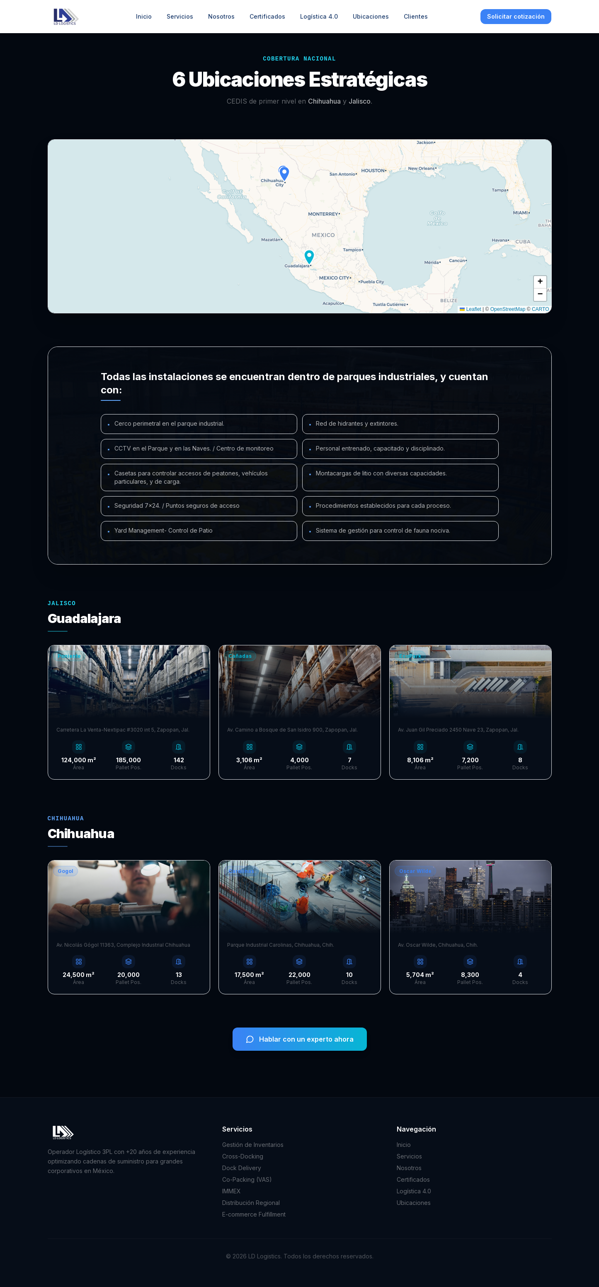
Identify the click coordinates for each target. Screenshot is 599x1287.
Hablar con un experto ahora (300, 1039)
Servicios (180, 16)
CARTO (540, 309)
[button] (284, 174)
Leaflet (470, 309)
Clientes (416, 16)
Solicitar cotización (516, 16)
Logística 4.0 (319, 16)
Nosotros (221, 16)
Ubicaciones (371, 16)
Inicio (144, 16)
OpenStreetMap (508, 309)
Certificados (267, 16)
